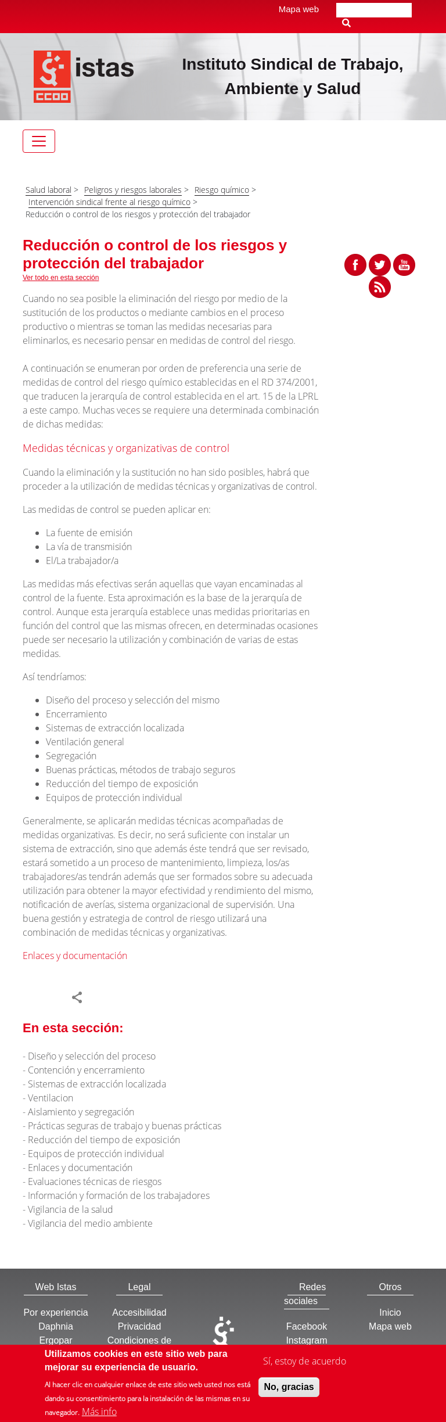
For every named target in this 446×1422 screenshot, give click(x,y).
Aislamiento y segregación (81, 1111)
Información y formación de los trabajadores (119, 1195)
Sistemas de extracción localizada (97, 1084)
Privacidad (139, 1326)
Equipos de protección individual (96, 1153)
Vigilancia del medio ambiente (90, 1223)
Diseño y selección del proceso (92, 1056)
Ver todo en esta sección (61, 278)
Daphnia (55, 1326)
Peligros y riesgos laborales (133, 189)
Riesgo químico (222, 189)
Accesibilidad (139, 1312)
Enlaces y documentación (75, 955)
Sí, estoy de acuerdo (304, 1362)
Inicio (390, 1312)
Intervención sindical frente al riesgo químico (109, 201)
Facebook (306, 1326)
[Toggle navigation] (39, 141)
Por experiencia (55, 1312)
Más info (99, 1412)
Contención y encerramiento (86, 1070)
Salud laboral (48, 189)
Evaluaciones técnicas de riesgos (94, 1181)
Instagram (306, 1340)
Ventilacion (50, 1097)
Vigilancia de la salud (70, 1209)
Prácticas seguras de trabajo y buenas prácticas (124, 1125)
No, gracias (289, 1388)
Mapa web (299, 9)
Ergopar (56, 1340)
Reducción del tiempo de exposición (104, 1139)
